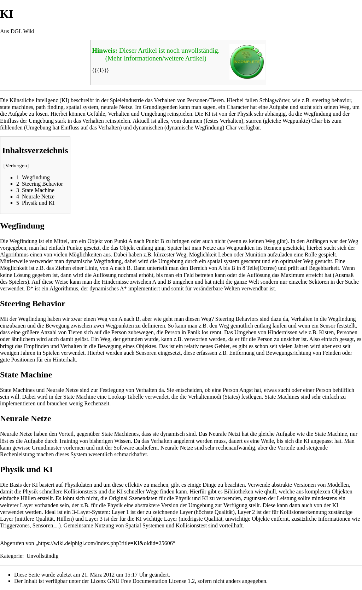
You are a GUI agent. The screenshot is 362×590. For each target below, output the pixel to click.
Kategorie (11, 556)
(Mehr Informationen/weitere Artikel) (155, 58)
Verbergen (16, 165)
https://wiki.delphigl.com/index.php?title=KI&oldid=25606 (105, 543)
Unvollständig (43, 556)
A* (123, 288)
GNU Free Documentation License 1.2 (150, 581)
